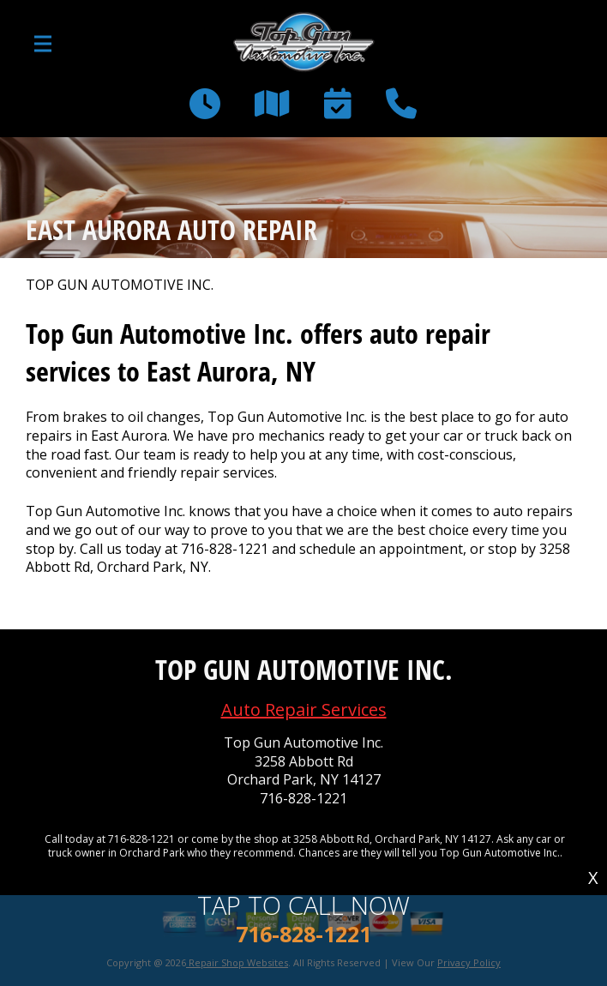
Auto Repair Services (304, 709)
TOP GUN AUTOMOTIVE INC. (119, 285)
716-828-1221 (224, 548)
